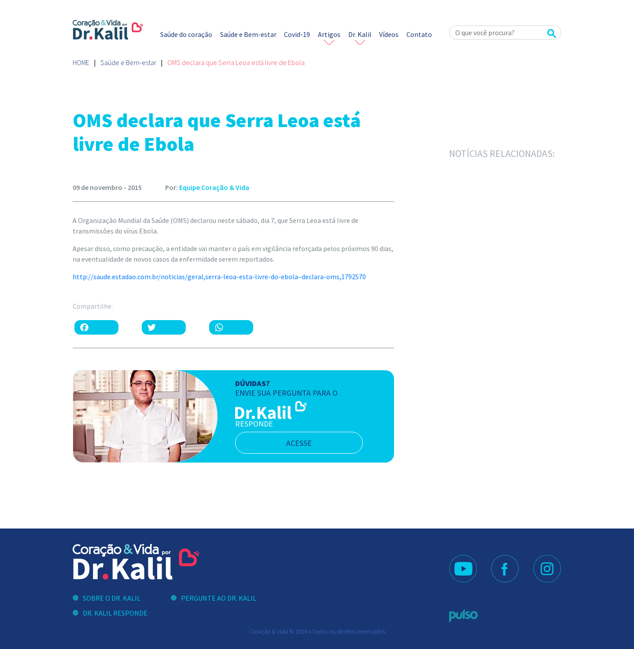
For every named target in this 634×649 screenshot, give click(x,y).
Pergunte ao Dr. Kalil (218, 598)
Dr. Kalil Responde (115, 613)
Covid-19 (297, 34)
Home (81, 62)
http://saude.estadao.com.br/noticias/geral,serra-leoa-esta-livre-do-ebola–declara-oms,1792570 (219, 276)
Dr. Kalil (360, 34)
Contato (419, 34)
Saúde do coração (186, 34)
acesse (299, 443)
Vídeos (388, 34)
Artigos (329, 34)
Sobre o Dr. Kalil (111, 598)
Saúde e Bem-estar (248, 34)
